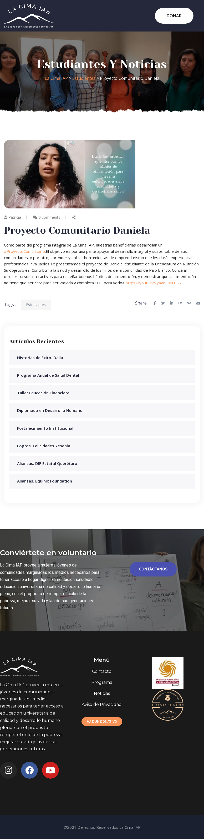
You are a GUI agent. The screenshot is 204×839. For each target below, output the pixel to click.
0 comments (49, 217)
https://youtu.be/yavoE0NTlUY (154, 282)
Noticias (102, 693)
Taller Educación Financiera (43, 392)
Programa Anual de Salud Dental (48, 375)
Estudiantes (36, 304)
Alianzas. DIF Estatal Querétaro (47, 463)
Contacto (101, 671)
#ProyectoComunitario (24, 251)
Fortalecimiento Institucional (45, 428)
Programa (101, 682)
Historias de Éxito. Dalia (40, 357)
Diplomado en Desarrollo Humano (50, 410)
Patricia (12, 217)
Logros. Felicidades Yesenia (43, 445)
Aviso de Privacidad (102, 704)
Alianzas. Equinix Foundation (44, 481)
